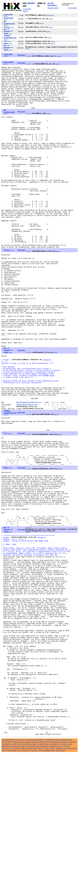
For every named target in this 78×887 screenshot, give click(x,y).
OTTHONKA (15, 882)
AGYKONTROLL (9, 873)
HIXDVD (64, 876)
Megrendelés (53, 8)
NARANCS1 (55, 880)
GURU (22, 876)
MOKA (29, 880)
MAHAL (16, 880)
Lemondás (72, 8)
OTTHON (6, 882)
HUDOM (72, 876)
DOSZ (55, 873)
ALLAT (19, 873)
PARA (23, 882)
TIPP (4, 884)
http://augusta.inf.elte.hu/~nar (28, 471)
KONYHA (26, 878)
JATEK (15, 878)
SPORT (31, 3)
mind (5, 16)
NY (62, 880)
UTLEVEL (33, 884)
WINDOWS (60, 884)
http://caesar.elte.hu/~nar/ (27, 473)
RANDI (30, 882)
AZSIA (31, 873)
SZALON (68, 882)
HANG (28, 876)
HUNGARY (6, 878)
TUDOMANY (11, 884)
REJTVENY (38, 882)
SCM (46, 882)
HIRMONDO (55, 876)
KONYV (34, 878)
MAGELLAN (7, 880)
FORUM (15, 876)
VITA (40, 884)
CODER (48, 873)
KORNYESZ (43, 878)
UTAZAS (25, 884)
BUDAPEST (39, 873)
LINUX (69, 878)
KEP (20, 878)
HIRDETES (44, 876)
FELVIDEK (62, 873)
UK (19, 884)
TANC (74, 882)
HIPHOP (35, 876)
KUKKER (53, 878)
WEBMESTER (49, 884)
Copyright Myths (27, 10)
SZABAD (59, 882)
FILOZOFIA (7, 876)
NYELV (67, 880)
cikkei (51, 15)
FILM (70, 873)
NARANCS (44, 880)
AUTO (25, 873)
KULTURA (62, 878)
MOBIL (23, 880)
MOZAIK (36, 880)
